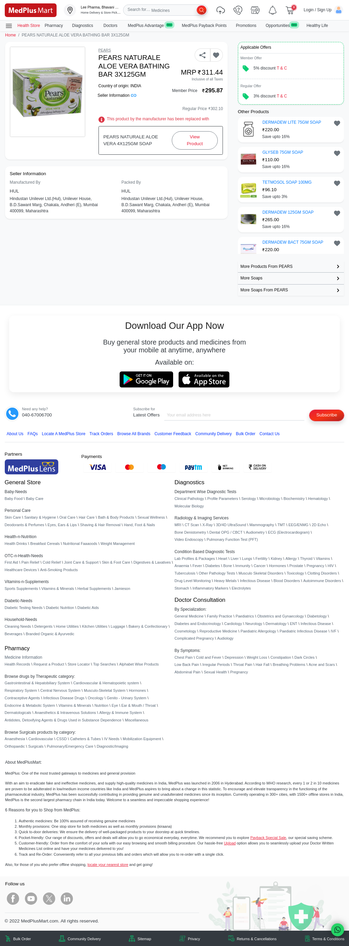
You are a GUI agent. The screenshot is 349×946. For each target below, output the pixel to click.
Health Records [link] (17, 664)
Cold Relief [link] (52, 562)
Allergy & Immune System (120, 713)
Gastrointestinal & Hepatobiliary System (37, 683)
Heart (222, 558)
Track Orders (101, 433)
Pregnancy (315, 566)
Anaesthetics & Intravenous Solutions (65, 713)
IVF (333, 631)
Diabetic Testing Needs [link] (24, 608)
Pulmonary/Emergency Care (70, 746)
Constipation (280, 657)
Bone (227, 566)
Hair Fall (262, 664)
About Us (15, 433)
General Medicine (188, 616)
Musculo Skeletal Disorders (261, 573)
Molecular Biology (189, 506)
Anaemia (181, 566)
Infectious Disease (255, 581)
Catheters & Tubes (85, 739)
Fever (197, 566)
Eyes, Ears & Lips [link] (62, 525)
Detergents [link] (43, 626)
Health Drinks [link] (16, 543)
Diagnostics (83, 25)
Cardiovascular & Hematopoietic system (106, 683)
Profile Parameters (222, 499)
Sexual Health (215, 672)
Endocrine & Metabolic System (30, 705)
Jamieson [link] (122, 588)
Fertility (262, 558)
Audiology (225, 638)
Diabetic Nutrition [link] (60, 608)
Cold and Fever (208, 657)
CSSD (62, 739)
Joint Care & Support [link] (81, 562)
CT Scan (192, 525)
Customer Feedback (172, 433)
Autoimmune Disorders (322, 581)
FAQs (33, 433)
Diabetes (212, 566)
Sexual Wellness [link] (151, 517)
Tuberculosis (184, 573)
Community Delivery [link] (84, 939)
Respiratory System (21, 690)
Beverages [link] (13, 634)
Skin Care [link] (13, 517)
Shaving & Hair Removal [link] (100, 525)
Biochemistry (294, 499)
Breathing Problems (289, 664)
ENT (294, 624)
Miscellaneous (136, 720)
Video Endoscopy (188, 539)
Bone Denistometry (190, 532)
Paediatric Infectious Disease (303, 631)
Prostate (296, 566)
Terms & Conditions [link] (328, 939)
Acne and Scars (322, 664)
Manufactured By (25, 182)
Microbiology (269, 499)
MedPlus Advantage (150, 25)
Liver (235, 558)
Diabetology (317, 616)
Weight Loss (257, 657)
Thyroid (306, 558)
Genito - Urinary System (126, 698)
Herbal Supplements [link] (94, 588)
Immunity (242, 566)
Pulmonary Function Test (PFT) (232, 539)
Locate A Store (64, 433)
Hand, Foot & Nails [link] (139, 525)
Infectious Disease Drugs (64, 698)
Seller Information (116, 95)
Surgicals (36, 746)
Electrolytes (241, 588)
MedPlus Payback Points (204, 25)
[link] (31, 9)
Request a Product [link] (48, 664)
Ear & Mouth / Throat (138, 705)
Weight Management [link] (118, 543)
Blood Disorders (287, 581)
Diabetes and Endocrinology (197, 624)
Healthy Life (317, 25)
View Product (195, 140)
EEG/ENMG (298, 525)
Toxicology (295, 573)
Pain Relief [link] (30, 562)
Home (10, 35)
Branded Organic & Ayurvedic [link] (50, 634)
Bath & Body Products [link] (116, 517)
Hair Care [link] (87, 517)
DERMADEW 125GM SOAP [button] (288, 212)
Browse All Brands (133, 433)
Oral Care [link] (67, 517)
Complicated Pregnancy (194, 638)
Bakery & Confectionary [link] (147, 626)
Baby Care (34, 499)
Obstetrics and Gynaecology (280, 616)
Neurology (253, 624)
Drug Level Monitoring (192, 581)
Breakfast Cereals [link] (45, 543)
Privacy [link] (194, 939)
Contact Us (269, 433)
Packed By (131, 182)
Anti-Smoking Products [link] (59, 570)
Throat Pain (242, 664)
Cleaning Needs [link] (18, 626)
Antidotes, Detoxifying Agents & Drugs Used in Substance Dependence (63, 720)
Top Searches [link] (104, 664)
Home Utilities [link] (67, 626)
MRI (177, 525)
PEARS (104, 50)
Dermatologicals (18, 713)
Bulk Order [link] (22, 939)
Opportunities (281, 25)
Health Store (22, 26)
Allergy (291, 558)
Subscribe (326, 414)
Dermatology (276, 624)
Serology (248, 499)
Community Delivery (213, 433)
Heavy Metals (225, 581)
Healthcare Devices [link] (21, 570)
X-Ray (207, 525)
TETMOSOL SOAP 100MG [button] (287, 182)
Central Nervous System (60, 690)
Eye (115, 705)
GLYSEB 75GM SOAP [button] (282, 152)
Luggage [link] (118, 626)
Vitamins (323, 558)
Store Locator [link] (78, 664)
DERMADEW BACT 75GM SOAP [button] (292, 242)
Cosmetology (185, 631)
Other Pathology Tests (217, 573)
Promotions (246, 25)
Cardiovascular (40, 739)
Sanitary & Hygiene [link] (40, 517)
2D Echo (319, 525)
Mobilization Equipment (142, 739)
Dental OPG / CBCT (225, 532)
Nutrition (101, 705)
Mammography (261, 525)
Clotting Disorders (322, 573)
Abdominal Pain (187, 672)
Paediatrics (245, 616)
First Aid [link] (11, 562)
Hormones (137, 690)
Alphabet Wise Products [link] (139, 664)
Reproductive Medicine (218, 631)
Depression (234, 657)
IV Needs (112, 739)
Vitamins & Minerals (75, 705)
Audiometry (255, 532)
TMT (281, 525)
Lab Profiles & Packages (194, 558)
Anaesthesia (15, 739)
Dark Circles (304, 657)
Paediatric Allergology (258, 631)
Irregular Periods (216, 664)
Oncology (96, 698)
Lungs (247, 558)
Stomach (181, 588)
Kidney (276, 558)
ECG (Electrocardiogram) (288, 532)
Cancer (259, 566)
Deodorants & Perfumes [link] (24, 525)
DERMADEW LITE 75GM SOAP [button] (291, 122)
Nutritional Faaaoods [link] (80, 543)
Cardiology (233, 624)
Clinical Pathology (189, 499)
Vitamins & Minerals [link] (57, 588)
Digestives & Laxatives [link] (152, 562)
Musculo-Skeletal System (104, 690)
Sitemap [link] (144, 939)
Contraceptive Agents (22, 698)
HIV (331, 566)
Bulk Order (245, 433)
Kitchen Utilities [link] (94, 626)
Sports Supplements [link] (21, 588)
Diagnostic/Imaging (112, 746)
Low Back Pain (186, 664)
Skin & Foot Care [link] (116, 562)
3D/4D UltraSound (231, 525)
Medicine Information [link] (23, 657)
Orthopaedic (15, 746)
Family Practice (219, 616)
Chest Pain (183, 657)
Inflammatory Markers (210, 588)
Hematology (318, 499)
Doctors (111, 25)
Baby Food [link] (14, 499)
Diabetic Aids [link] (88, 608)
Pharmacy (54, 25)
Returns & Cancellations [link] (257, 939)
